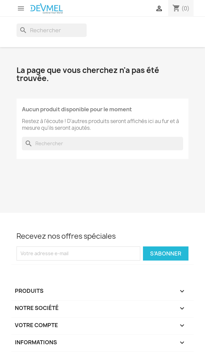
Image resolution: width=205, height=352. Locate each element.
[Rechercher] (52, 30)
